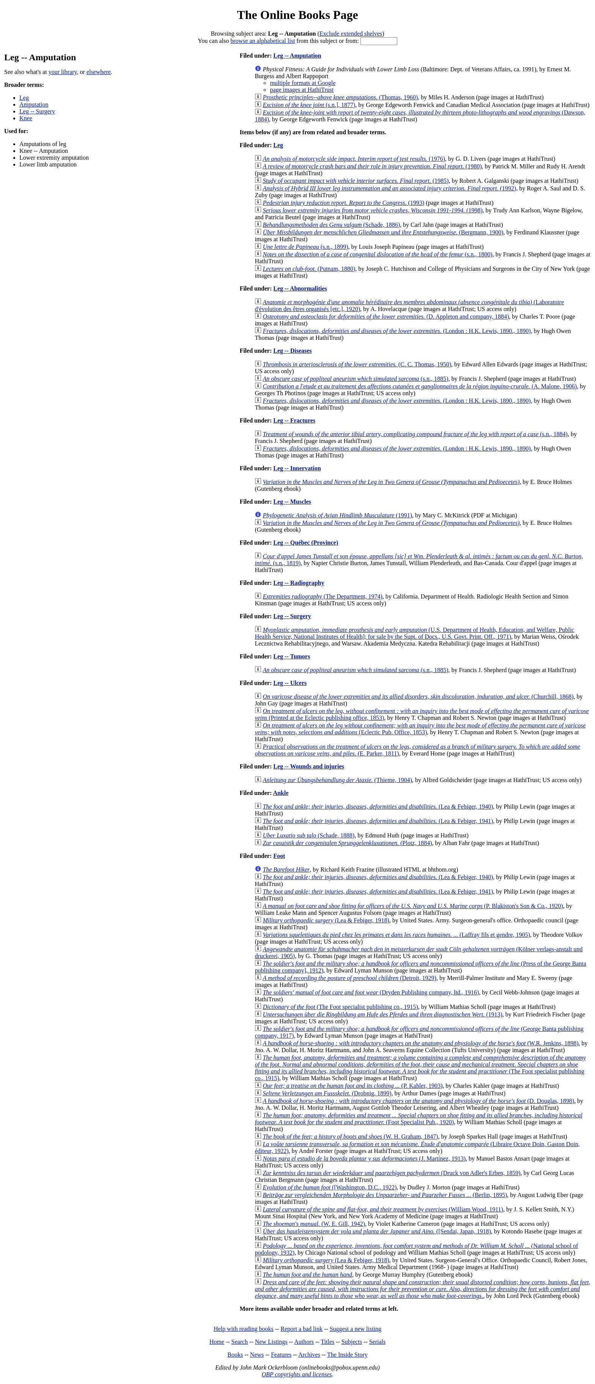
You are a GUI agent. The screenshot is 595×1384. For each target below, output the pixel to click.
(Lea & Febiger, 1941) (378, 821)
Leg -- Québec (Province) (305, 542)
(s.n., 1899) (305, 246)
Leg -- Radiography (298, 583)
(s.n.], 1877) (309, 105)
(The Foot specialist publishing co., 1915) (340, 1007)
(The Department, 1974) (322, 596)
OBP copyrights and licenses (296, 1374)
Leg (24, 97)
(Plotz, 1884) (347, 843)
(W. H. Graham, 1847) (350, 1136)
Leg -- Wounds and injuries (308, 766)
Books (235, 1354)
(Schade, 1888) (308, 835)
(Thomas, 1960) (340, 97)
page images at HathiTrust (302, 89)
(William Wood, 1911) (383, 1209)
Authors (304, 1341)
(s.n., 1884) (415, 434)
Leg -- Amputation (297, 55)
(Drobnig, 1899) (327, 1093)
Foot (279, 856)
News (257, 1354)
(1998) (372, 210)
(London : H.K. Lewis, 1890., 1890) (396, 331)
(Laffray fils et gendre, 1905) (396, 935)
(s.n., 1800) (377, 254)
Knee (25, 118)
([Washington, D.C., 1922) (330, 1187)
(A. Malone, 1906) (420, 386)
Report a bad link (301, 1329)
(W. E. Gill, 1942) (314, 1224)
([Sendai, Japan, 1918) (377, 1231)
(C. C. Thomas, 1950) (357, 364)
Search (239, 1341)
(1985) (356, 181)
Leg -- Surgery (37, 111)
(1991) (337, 515)
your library (63, 72)
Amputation (33, 104)
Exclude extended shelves (351, 33)
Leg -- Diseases (292, 350)
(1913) (382, 1014)
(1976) (354, 159)
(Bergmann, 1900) (383, 232)
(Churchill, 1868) (418, 696)
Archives (309, 1354)
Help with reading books (244, 1329)
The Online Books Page (297, 15)
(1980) (372, 166)
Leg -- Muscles (292, 501)
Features (281, 1354)
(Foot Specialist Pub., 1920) (418, 1118)
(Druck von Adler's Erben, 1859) (391, 1173)
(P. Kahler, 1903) (352, 1085)
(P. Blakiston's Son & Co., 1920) (413, 906)
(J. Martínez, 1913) (364, 1158)
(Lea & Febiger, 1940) (378, 806)
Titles (327, 1341)
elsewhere (99, 72)
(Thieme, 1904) (337, 780)
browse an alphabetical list (262, 41)
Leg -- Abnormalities (300, 288)
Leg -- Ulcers (290, 683)
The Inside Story (347, 1354)
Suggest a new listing (355, 1329)
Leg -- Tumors (291, 656)
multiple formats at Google (302, 83)
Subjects (352, 1341)
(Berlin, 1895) (385, 1195)
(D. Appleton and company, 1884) (386, 316)
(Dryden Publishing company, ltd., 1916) (371, 992)
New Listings (271, 1341)
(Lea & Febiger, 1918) (326, 920)
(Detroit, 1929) (349, 978)
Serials (377, 1341)
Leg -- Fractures (294, 420)
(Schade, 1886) (331, 225)
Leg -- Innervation (297, 468)
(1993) (343, 203)
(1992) (389, 188)
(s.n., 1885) (355, 378)
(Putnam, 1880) (309, 268)
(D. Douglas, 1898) (418, 1101)
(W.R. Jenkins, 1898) (420, 1043)
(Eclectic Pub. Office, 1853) (420, 728)
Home (216, 1341)
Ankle (280, 793)
